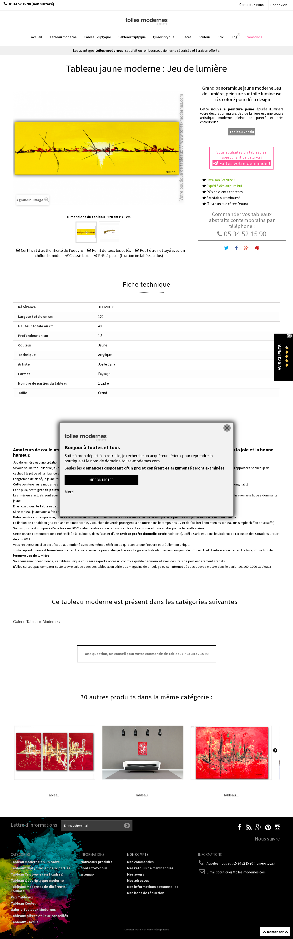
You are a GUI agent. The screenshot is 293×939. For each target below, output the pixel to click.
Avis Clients (280, 358)
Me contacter (101, 480)
